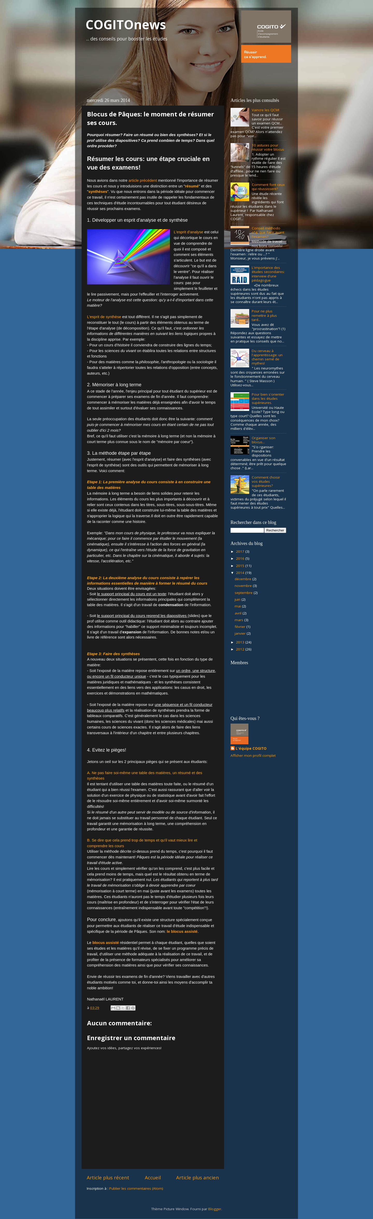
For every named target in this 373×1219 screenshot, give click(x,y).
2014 (240, 572)
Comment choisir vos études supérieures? (266, 481)
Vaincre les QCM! (265, 110)
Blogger (214, 1209)
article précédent (142, 180)
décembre (243, 579)
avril (238, 613)
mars (239, 620)
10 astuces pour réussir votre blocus (268, 147)
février (240, 626)
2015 (240, 565)
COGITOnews (125, 24)
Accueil (153, 1177)
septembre (244, 592)
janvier (241, 633)
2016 (240, 558)
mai (238, 606)
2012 (240, 649)
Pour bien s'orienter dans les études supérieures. (268, 398)
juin (238, 599)
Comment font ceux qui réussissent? (268, 186)
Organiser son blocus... (263, 440)
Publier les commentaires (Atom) (136, 1188)
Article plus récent (108, 1177)
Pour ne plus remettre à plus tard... (264, 315)
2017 (240, 551)
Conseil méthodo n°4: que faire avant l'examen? (268, 232)
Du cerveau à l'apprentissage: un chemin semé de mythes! (267, 357)
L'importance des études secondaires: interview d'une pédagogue (268, 274)
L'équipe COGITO (251, 748)
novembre (244, 585)
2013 (240, 642)
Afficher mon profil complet (253, 755)
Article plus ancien (197, 1177)
